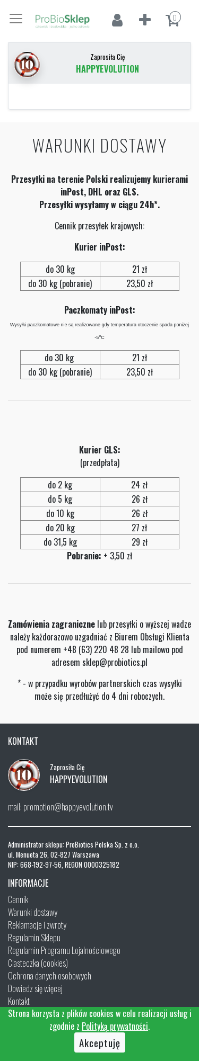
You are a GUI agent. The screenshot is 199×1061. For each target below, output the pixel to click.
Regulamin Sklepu (34, 937)
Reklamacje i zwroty (37, 925)
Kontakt (19, 1001)
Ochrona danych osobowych (49, 975)
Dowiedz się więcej (35, 988)
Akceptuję (99, 1042)
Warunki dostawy (32, 912)
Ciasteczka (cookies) (38, 963)
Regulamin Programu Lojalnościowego (64, 950)
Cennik (18, 899)
